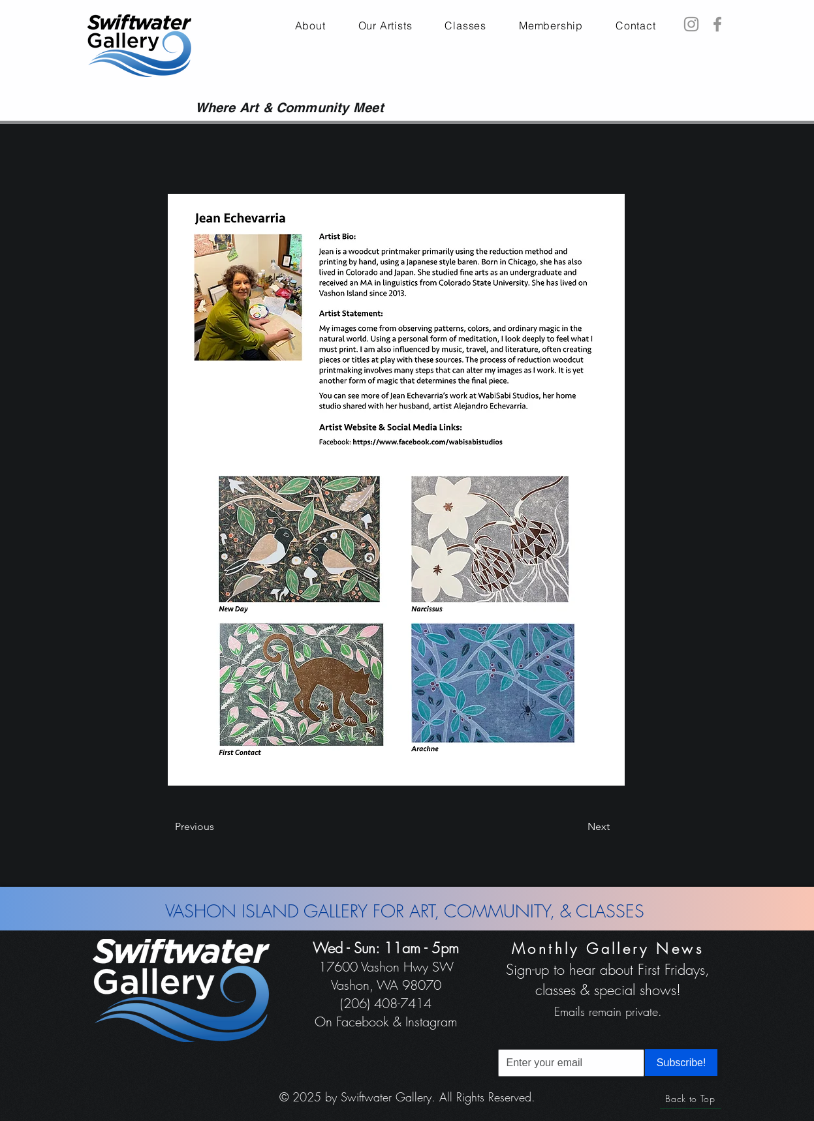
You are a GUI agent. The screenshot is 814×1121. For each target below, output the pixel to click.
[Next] (577, 827)
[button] (551, 25)
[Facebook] (717, 24)
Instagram (431, 1021)
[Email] (567, 1063)
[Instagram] (691, 24)
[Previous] (218, 827)
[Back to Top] (690, 1099)
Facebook (362, 1021)
